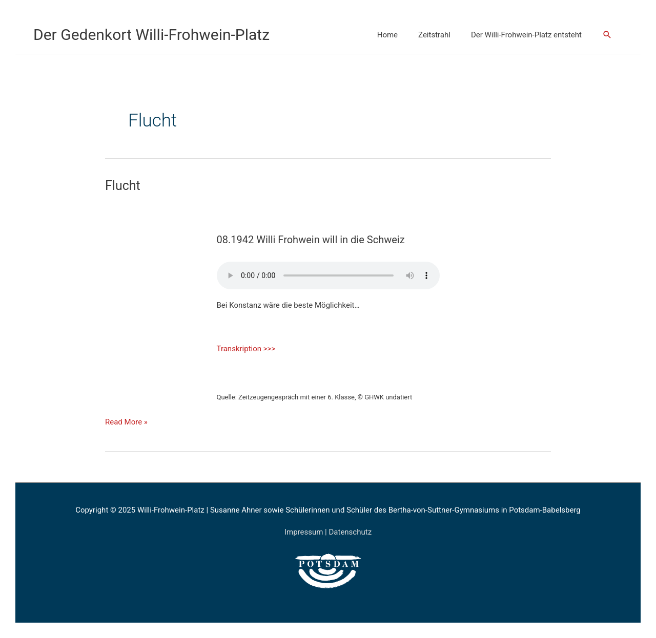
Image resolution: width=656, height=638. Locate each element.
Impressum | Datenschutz (328, 532)
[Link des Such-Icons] (607, 35)
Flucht (122, 185)
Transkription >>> (246, 348)
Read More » (126, 421)
